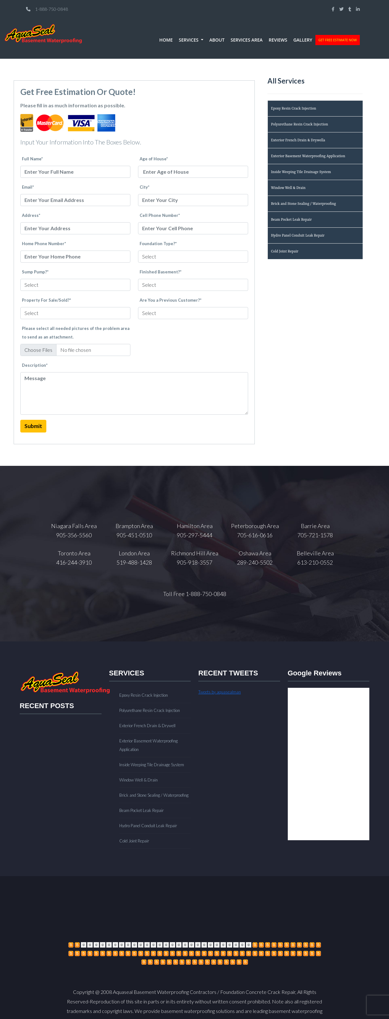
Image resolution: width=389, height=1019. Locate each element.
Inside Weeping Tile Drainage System (301, 172)
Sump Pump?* (35, 271)
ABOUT (217, 40)
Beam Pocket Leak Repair (291, 220)
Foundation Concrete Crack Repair (257, 992)
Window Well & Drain (288, 188)
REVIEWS (278, 40)
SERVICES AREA (247, 40)
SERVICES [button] (189, 40)
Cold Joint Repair (284, 252)
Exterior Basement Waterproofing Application (308, 156)
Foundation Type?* (158, 243)
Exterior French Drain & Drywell (147, 725)
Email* (28, 187)
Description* (35, 365)
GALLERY (302, 40)
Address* (31, 215)
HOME (166, 40)
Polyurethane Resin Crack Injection (299, 125)
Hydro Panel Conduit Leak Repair (298, 236)
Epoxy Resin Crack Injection (293, 109)
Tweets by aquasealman (219, 691)
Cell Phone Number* (160, 215)
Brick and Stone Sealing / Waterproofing (303, 204)
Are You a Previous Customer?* (170, 300)
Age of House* (154, 158)
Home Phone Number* (44, 243)
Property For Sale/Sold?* (46, 300)
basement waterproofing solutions (198, 1011)
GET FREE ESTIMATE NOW (337, 40)
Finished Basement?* (160, 271)
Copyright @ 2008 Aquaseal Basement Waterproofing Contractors (144, 992)
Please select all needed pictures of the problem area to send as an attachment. (75, 332)
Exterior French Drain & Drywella (298, 140)
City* (144, 187)
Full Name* (32, 158)
